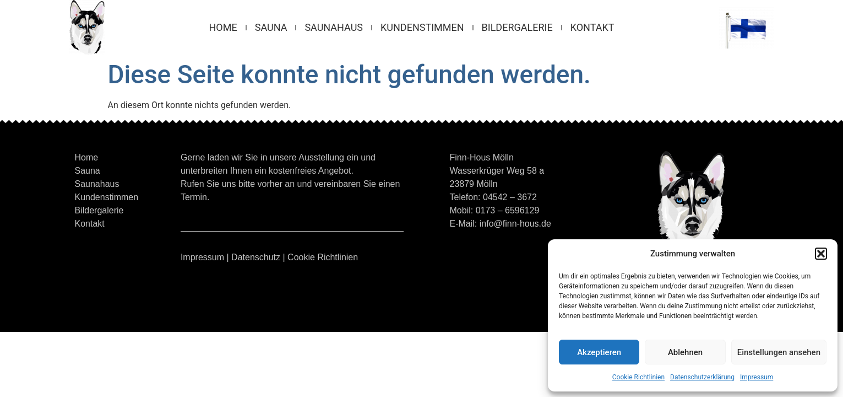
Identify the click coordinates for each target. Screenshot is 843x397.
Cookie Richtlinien (638, 377)
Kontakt (592, 27)
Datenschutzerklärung (702, 377)
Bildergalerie (517, 27)
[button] (820, 253)
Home (223, 27)
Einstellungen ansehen (778, 352)
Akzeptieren (599, 352)
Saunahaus (333, 27)
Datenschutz (255, 257)
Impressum (756, 377)
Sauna (271, 27)
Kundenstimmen (422, 27)
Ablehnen (685, 352)
